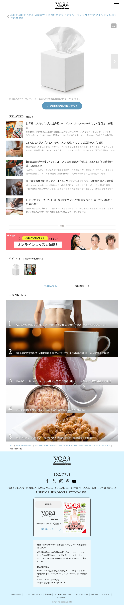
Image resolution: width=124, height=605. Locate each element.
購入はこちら (47, 529)
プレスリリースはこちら (33, 594)
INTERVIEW (73, 488)
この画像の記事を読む (62, 106)
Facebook (48, 481)
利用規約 (48, 594)
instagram (61, 481)
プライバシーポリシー (62, 594)
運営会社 (94, 594)
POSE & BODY (15, 488)
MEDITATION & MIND (39, 488)
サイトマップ (106, 594)
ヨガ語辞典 (61, 597)
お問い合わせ (16, 594)
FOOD (86, 488)
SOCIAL (60, 488)
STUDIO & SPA (77, 493)
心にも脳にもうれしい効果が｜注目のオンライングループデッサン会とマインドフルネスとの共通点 (63, 16)
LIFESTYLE (42, 493)
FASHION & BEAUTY (104, 488)
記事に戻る (50, 285)
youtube (74, 481)
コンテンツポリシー (81, 594)
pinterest (68, 481)
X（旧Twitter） (55, 481)
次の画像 (79, 285)
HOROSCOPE (59, 493)
